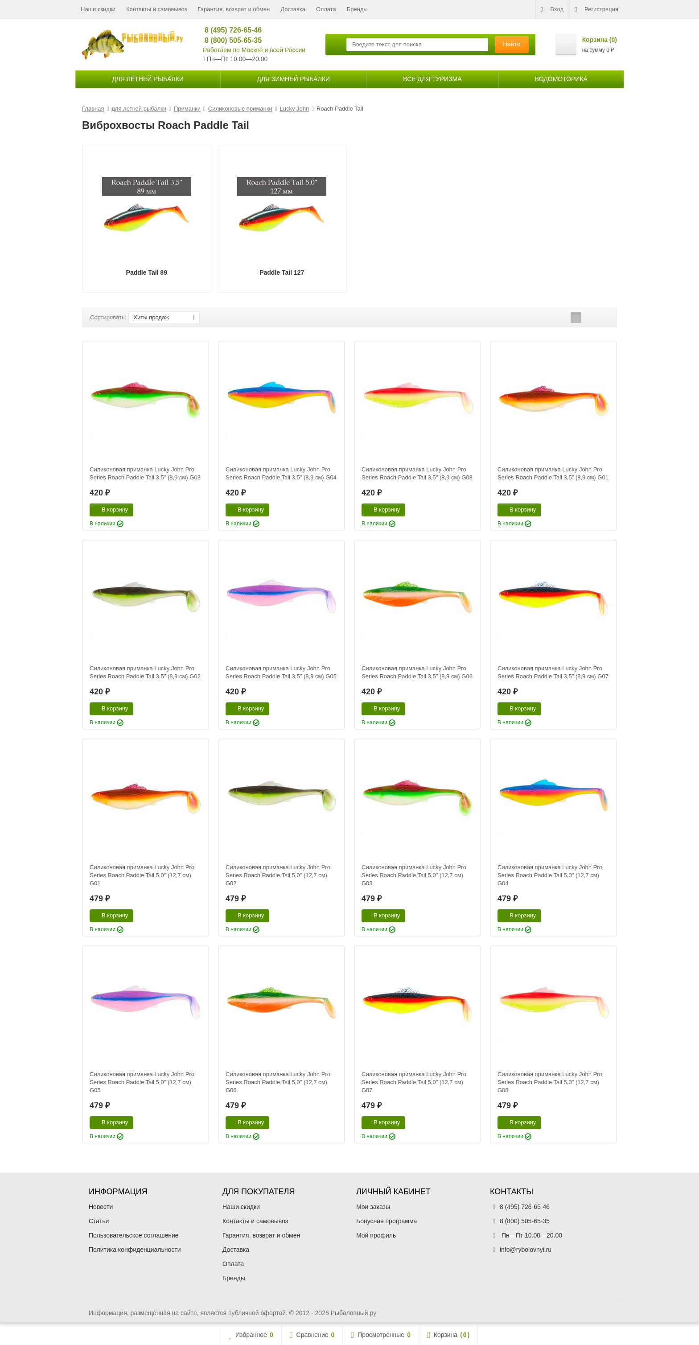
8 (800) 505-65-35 (229, 40)
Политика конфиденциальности (135, 1249)
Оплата (326, 9)
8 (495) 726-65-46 (229, 30)
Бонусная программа (386, 1221)
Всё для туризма (432, 79)
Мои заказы (373, 1206)
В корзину (110, 509)
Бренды (357, 9)
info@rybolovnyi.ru (525, 1249)
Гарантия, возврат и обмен (234, 9)
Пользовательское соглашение (134, 1235)
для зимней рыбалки (293, 79)
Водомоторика (561, 79)
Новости (101, 1206)
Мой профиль (376, 1235)
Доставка (292, 9)
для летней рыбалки (148, 79)
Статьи (99, 1221)
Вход (552, 9)
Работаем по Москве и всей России (254, 50)
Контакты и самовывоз (156, 9)
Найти (512, 44)
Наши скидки (98, 9)
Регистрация (596, 9)
